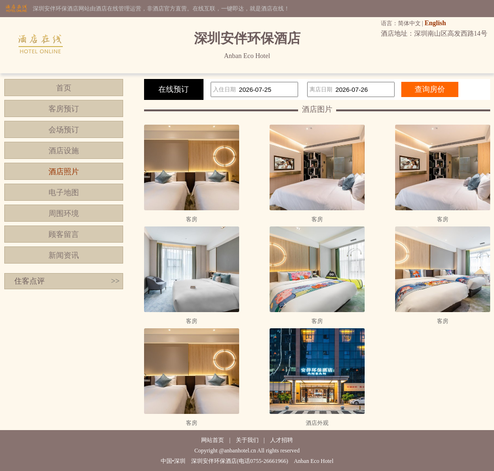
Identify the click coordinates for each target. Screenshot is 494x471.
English (435, 23)
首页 (63, 88)
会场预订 (63, 130)
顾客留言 (63, 234)
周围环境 (63, 213)
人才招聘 (281, 440)
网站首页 (212, 440)
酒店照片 (63, 171)
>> (115, 281)
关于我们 (247, 440)
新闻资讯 (63, 255)
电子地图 (63, 192)
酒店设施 (63, 151)
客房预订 (63, 109)
